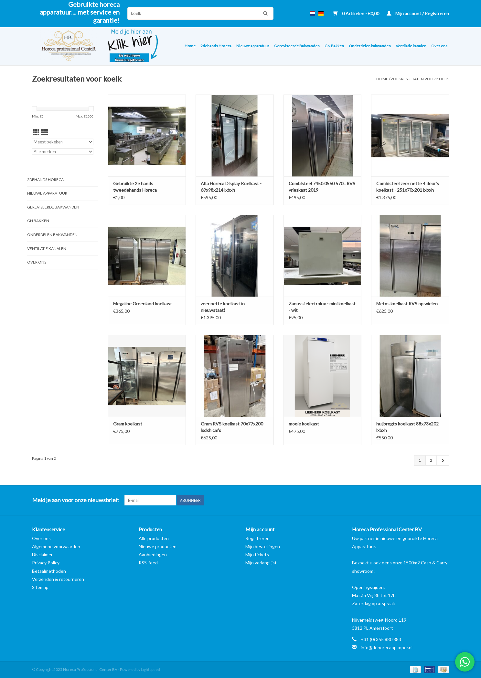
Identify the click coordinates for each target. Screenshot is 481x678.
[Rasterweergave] (36, 132)
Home (190, 45)
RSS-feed (148, 562)
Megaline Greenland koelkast (142, 303)
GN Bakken (334, 45)
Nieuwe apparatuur (252, 45)
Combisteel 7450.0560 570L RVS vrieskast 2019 (322, 187)
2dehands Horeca (215, 45)
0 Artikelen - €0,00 (356, 13)
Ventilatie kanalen (411, 45)
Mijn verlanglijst (261, 562)
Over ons (439, 45)
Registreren (257, 538)
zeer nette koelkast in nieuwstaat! (223, 307)
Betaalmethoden (49, 571)
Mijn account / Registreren (418, 13)
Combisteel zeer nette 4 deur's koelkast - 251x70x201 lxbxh (407, 187)
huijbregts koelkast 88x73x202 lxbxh (407, 427)
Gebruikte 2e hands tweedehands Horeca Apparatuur (135, 187)
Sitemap (40, 587)
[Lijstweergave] (44, 132)
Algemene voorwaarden (56, 546)
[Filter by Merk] (62, 151)
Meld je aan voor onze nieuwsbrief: (76, 500)
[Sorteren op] (62, 142)
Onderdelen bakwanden (370, 45)
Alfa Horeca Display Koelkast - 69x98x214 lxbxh (231, 187)
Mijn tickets (257, 554)
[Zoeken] (200, 13)
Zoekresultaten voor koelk (420, 78)
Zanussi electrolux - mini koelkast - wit (322, 307)
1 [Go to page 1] (420, 460)
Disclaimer (42, 554)
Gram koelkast (127, 423)
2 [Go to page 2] (431, 460)
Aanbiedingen (153, 554)
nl (312, 13)
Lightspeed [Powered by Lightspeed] (150, 669)
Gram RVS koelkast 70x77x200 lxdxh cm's (232, 427)
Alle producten (154, 538)
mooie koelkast (304, 423)
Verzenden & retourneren (58, 579)
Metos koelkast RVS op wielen (407, 303)
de (321, 13)
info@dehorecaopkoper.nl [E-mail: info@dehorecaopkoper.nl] (386, 647)
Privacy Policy (45, 562)
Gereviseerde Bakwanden (297, 45)
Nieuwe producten (157, 546)
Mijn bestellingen (262, 546)
